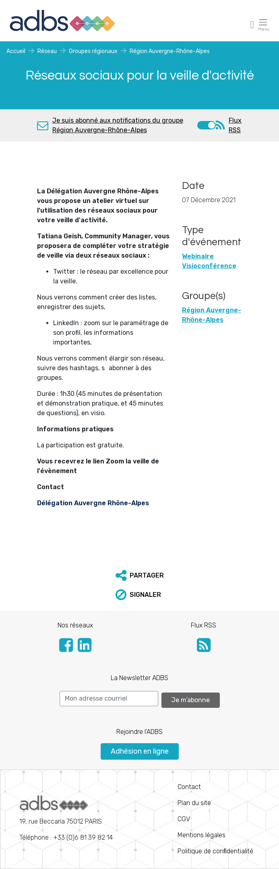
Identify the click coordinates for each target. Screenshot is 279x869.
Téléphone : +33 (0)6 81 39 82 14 (66, 818)
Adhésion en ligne (140, 751)
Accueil (15, 51)
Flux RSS (235, 125)
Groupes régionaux (93, 51)
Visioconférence (209, 266)
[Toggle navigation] (252, 24)
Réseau (47, 51)
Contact (189, 787)
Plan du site (194, 803)
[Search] (109, 698)
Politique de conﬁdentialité (215, 851)
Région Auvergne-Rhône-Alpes (170, 51)
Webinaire (198, 256)
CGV (184, 819)
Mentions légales (201, 835)
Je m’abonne (191, 700)
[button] (139, 575)
